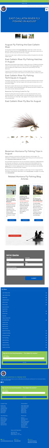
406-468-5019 (17, 441)
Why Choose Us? (4, 409)
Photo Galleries (3, 410)
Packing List (3, 422)
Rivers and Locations (33, 6)
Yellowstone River (24, 408)
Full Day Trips (3, 405)
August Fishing (46, 6)
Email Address (6, 356)
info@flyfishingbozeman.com (7, 441)
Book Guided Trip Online (15, 235)
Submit (33, 278)
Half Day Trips (3, 406)
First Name (8, 257)
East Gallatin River (40, 6)
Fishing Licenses (4, 423)
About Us (22, 417)
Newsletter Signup (24, 418)
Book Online (3, 412)
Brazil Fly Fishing (24, 424)
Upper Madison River (25, 405)
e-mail (36, 171)
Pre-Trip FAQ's (3, 421)
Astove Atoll (23, 426)
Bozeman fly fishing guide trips (14, 159)
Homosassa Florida (24, 427)
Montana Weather (4, 418)
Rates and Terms (4, 424)
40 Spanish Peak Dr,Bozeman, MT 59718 (32, 441)
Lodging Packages (4, 408)
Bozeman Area (23, 412)
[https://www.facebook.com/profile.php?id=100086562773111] (1, 382)
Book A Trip (24, 3)
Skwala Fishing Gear (24, 422)
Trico (6, 64)
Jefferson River (23, 410)
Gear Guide (23, 420)
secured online (30, 171)
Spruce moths (36, 66)
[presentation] (14, 278)
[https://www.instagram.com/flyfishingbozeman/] (3, 382)
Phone (7, 262)
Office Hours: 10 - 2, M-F (15, 433)
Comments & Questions (11, 267)
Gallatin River (23, 409)
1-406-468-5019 (10, 173)
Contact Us (24, 1)
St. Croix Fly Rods (24, 423)
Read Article (12, 220)
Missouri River (23, 411)
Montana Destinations (25, 421)
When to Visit (3, 417)
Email (26, 262)
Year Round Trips (14, 432)
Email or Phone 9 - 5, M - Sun (16, 434)
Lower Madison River (25, 406)
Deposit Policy (3, 411)
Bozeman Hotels (4, 420)
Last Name (27, 257)
